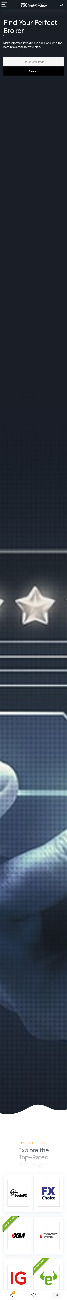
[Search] (61, 5)
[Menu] (4, 5)
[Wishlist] (33, 1295)
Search (34, 71)
